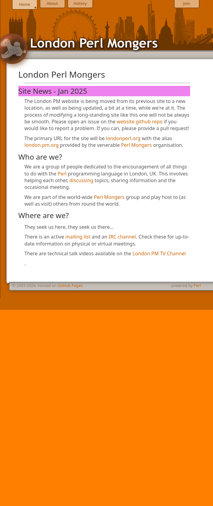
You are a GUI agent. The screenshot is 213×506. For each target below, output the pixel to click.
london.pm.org (41, 145)
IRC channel (122, 236)
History (80, 3)
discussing (81, 180)
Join (186, 3)
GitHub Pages (70, 285)
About (52, 3)
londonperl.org (123, 138)
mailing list (77, 236)
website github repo (140, 121)
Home (24, 4)
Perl (62, 173)
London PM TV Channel (159, 253)
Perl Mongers (136, 145)
